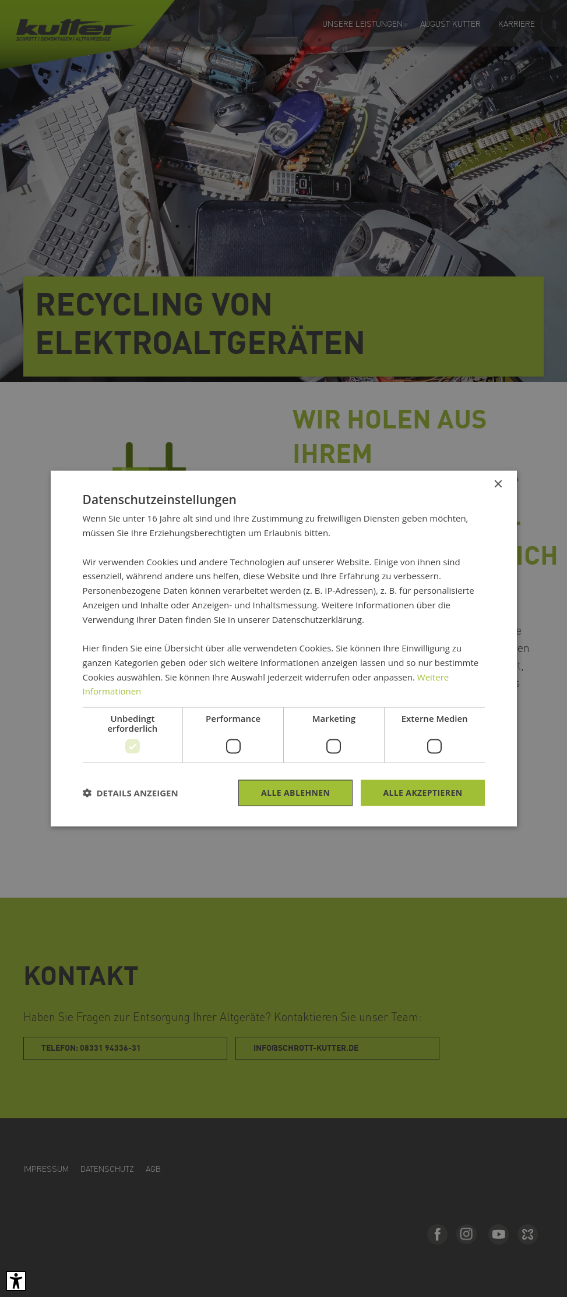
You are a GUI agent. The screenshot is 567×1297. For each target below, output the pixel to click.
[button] (130, 793)
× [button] (498, 484)
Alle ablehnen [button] (295, 792)
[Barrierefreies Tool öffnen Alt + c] (16, 1281)
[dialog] (283, 648)
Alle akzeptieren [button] (422, 792)
